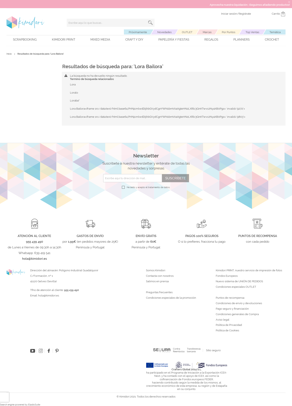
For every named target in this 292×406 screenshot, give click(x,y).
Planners (241, 39)
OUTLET (187, 32)
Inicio (9, 54)
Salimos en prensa (157, 281)
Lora (73, 84)
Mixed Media (100, 39)
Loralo (74, 92)
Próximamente (138, 32)
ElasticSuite (34, 404)
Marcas (207, 32)
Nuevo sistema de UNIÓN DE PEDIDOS (239, 281)
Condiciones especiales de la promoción (171, 297)
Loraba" (74, 100)
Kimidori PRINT (63, 39)
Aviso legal (222, 319)
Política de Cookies (227, 330)
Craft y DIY (134, 39)
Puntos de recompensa (230, 297)
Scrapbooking (25, 39)
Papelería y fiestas (173, 39)
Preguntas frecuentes (159, 292)
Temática (275, 32)
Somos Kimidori (155, 270)
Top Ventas (252, 32)
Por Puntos (228, 32)
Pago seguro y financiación (232, 308)
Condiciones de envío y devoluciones (239, 303)
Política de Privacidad (229, 325)
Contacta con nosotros (160, 276)
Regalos (211, 39)
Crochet (272, 39)
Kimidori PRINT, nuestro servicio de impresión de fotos (249, 270)
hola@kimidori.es (48, 295)
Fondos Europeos (227, 276)
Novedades (164, 32)
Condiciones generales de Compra (237, 314)
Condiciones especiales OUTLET (236, 286)
